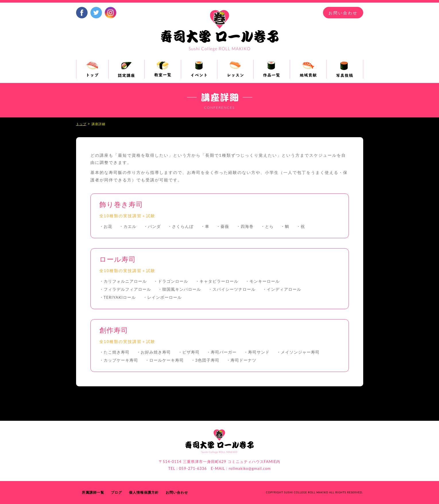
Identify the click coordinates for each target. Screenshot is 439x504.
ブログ (116, 492)
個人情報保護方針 (144, 492)
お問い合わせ (343, 13)
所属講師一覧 (93, 492)
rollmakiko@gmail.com (250, 468)
